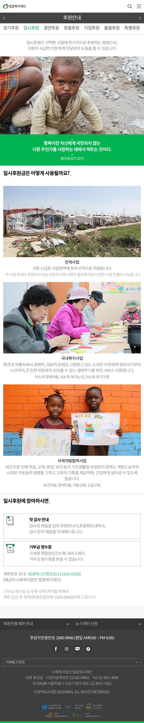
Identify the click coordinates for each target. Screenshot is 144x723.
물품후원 (112, 28)
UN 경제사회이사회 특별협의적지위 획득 (51, 706)
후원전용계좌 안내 (36, 624)
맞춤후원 (71, 28)
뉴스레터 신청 (108, 624)
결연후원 (51, 28)
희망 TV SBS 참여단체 (74, 706)
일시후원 (31, 28)
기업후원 (91, 28)
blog (77, 649)
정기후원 (11, 28)
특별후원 (132, 28)
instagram (66, 649)
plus (88, 649)
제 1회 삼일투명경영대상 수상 (56, 715)
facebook (56, 649)
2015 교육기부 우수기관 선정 (94, 706)
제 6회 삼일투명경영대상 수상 (86, 715)
